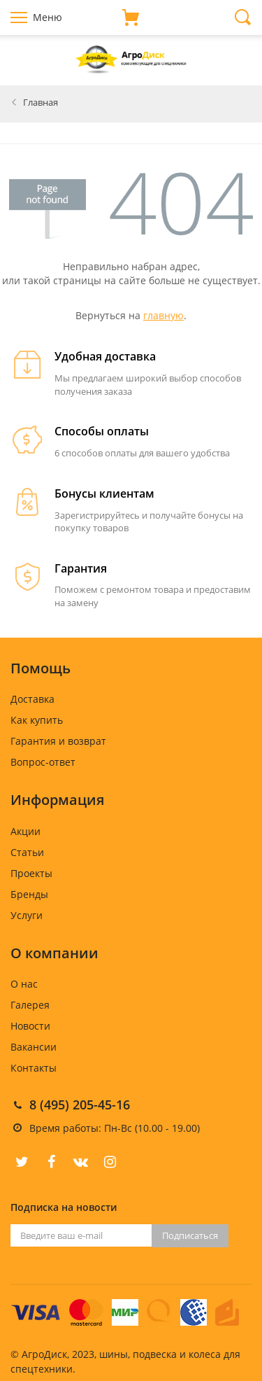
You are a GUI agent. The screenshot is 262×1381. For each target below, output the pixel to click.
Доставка (32, 699)
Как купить (36, 720)
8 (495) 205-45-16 (79, 1104)
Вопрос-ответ (42, 762)
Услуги (26, 915)
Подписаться (190, 1235)
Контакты (33, 1067)
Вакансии (33, 1046)
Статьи (27, 852)
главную (163, 315)
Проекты (31, 873)
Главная (40, 102)
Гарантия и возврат (58, 741)
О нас (24, 983)
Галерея (30, 1004)
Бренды (29, 894)
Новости (30, 1025)
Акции (25, 831)
